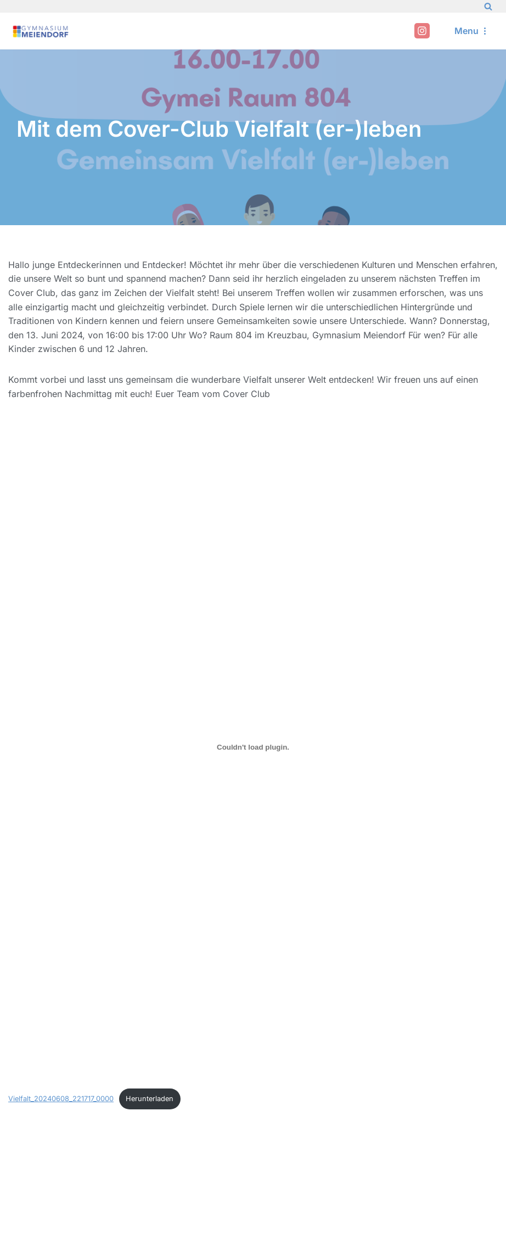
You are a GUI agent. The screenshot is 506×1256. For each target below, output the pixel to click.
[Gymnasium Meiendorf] (41, 31)
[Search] (488, 6)
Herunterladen (149, 1099)
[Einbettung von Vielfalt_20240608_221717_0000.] (253, 746)
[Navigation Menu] (472, 31)
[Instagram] (422, 30)
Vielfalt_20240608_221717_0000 (61, 1099)
